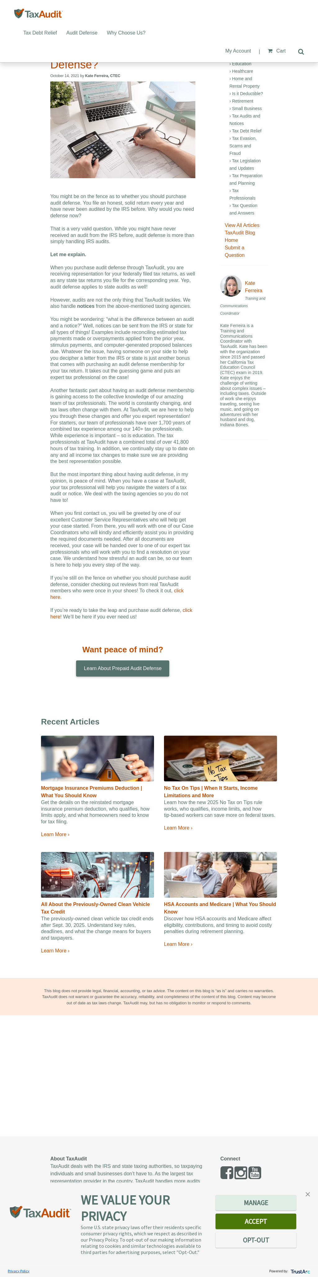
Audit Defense (82, 32)
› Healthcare (241, 71)
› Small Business (245, 108)
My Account (238, 50)
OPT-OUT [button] (256, 1240)
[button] (308, 1194)
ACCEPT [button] (256, 1221)
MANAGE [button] (256, 1202)
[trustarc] (299, 1271)
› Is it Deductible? (246, 93)
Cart (277, 50)
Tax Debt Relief (40, 32)
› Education (240, 63)
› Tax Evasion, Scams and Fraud (243, 146)
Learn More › (55, 834)
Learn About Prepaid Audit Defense (122, 668)
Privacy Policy (19, 1271)
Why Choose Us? (126, 32)
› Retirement (241, 101)
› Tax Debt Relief (245, 130)
